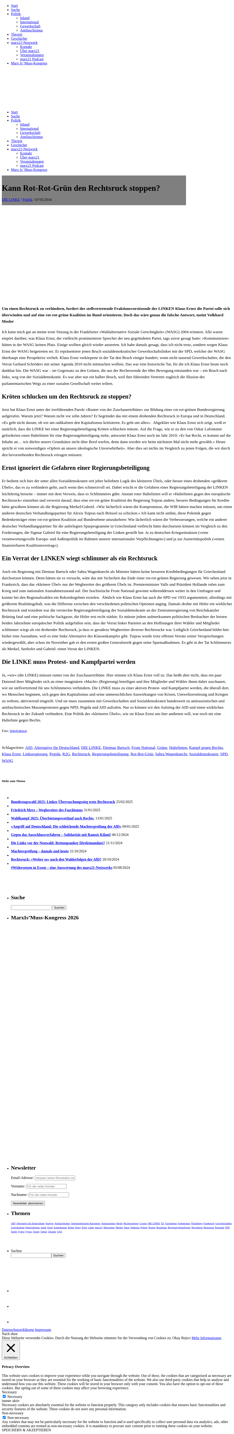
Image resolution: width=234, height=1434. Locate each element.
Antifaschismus (31, 30)
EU (163, 1223)
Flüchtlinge (196, 1223)
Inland (24, 18)
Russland (219, 1227)
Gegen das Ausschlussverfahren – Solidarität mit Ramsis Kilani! (61, 835)
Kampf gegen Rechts (206, 747)
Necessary (14, 1397)
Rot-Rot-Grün (141, 754)
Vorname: (18, 1186)
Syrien (21, 1231)
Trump (36, 1231)
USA (59, 1231)
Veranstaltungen (32, 55)
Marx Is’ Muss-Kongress (29, 63)
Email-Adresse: (23, 1178)
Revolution (197, 1227)
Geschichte (19, 38)
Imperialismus (32, 1227)
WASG (7, 760)
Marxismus (109, 1227)
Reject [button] (186, 1338)
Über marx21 (30, 51)
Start (14, 6)
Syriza (28, 1231)
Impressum (43, 1330)
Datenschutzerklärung (18, 1330)
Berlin (119, 1223)
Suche (15, 10)
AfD (28, 747)
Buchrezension (131, 1223)
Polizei (144, 1227)
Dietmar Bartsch (116, 747)
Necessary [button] (9, 1392)
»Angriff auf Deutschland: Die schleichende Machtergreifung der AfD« (66, 826)
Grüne (162, 747)
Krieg (78, 1227)
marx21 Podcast (32, 59)
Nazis (127, 1227)
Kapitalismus (60, 1227)
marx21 (99, 1227)
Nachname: (19, 1195)
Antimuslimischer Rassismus (85, 1223)
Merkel (119, 1227)
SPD (224, 754)
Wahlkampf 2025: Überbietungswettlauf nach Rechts (53, 818)
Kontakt (26, 47)
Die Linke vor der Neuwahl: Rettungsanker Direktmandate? (58, 843)
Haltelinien (178, 747)
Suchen (16, 1251)
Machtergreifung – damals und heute (40, 851)
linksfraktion (18, 731)
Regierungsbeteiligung (110, 754)
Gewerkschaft (30, 26)
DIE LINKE (11, 200)
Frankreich (209, 1223)
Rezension (209, 1227)
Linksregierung (35, 754)
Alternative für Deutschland (56, 747)
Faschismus (171, 1223)
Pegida (54, 754)
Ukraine (52, 1231)
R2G (66, 754)
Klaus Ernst (11, 754)
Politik (16, 14)
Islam (43, 1227)
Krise (84, 1227)
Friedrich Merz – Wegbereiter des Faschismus (47, 810)
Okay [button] (177, 1338)
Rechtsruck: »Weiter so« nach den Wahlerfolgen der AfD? (56, 859)
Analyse (49, 1223)
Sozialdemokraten (203, 754)
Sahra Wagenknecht (171, 754)
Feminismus (184, 1223)
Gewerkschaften (223, 1223)
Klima (71, 1227)
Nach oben (10, 1334)
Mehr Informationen (206, 1338)
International (29, 22)
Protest (151, 1227)
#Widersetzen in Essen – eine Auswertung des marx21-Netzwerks (61, 868)
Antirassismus (108, 1223)
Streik (14, 1231)
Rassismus (161, 1227)
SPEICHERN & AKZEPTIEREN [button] (26, 1430)
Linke (91, 1227)
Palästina (135, 1227)
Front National (143, 747)
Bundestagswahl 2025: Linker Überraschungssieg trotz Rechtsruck (63, 802)
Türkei (43, 1231)
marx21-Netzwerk (24, 43)
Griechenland (17, 1227)
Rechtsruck (81, 754)
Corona (143, 1223)
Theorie (16, 34)
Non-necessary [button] (13, 1413)
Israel (50, 1227)
